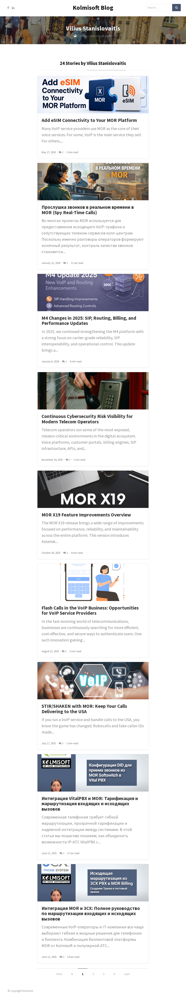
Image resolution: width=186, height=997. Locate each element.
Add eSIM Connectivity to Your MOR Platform (89, 122)
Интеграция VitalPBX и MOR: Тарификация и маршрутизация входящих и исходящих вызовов (90, 805)
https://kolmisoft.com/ (95, 37)
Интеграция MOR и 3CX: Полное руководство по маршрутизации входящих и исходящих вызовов (91, 915)
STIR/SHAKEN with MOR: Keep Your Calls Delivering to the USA (84, 710)
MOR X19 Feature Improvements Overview (86, 516)
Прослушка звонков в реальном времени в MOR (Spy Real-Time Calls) (88, 211)
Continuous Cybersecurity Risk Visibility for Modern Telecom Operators (87, 420)
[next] (114, 975)
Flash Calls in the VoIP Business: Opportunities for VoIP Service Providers (90, 612)
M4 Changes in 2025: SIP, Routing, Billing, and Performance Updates (89, 322)
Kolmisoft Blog (93, 7)
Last (127, 975)
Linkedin (93, 46)
